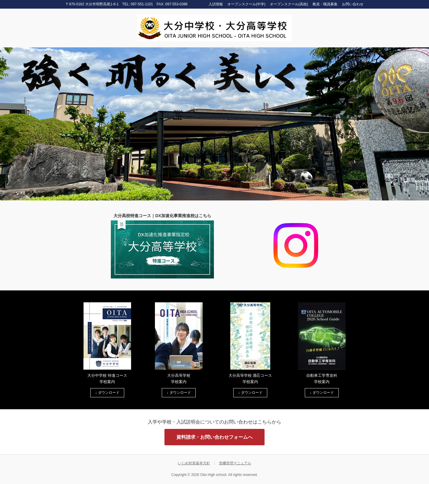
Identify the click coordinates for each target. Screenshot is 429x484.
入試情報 (216, 4)
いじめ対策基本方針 (194, 463)
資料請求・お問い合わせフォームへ (214, 437)
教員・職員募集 (325, 4)
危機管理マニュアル (235, 463)
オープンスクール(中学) (246, 4)
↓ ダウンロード (107, 392)
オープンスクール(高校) (289, 4)
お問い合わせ (352, 4)
